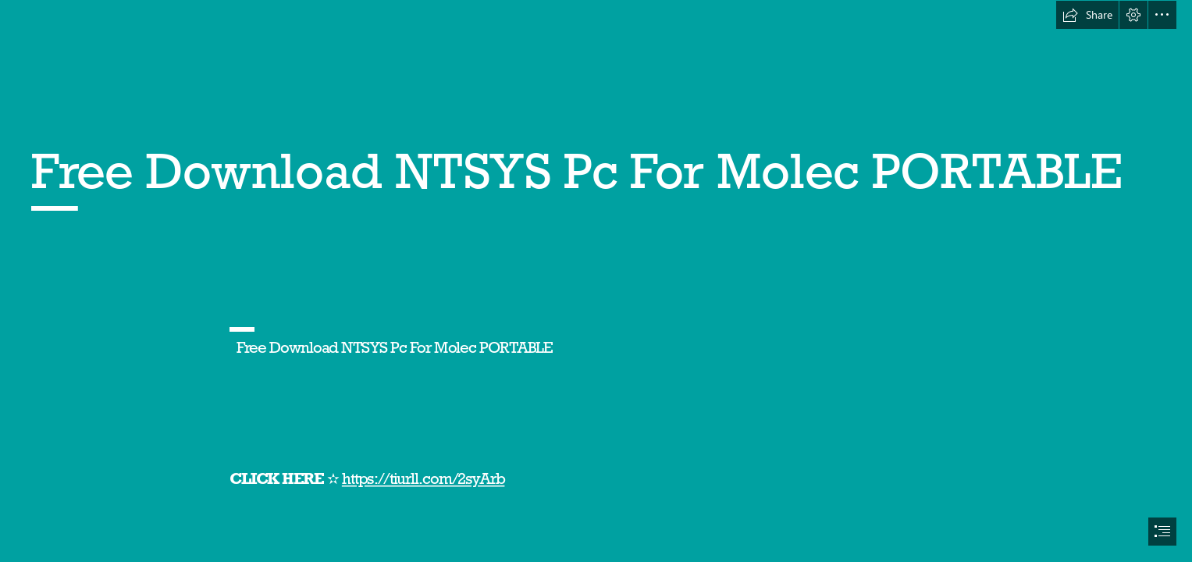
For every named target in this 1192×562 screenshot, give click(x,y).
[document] (596, 281)
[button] (1087, 15)
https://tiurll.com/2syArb (423, 479)
